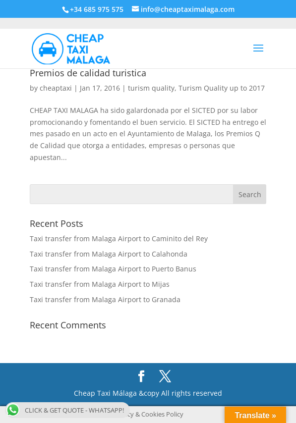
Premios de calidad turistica (88, 73)
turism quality (151, 88)
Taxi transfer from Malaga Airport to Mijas (100, 284)
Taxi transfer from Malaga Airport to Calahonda (108, 254)
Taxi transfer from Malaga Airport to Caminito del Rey (119, 238)
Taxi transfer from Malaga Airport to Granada (105, 299)
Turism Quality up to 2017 (221, 88)
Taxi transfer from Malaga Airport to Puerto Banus (113, 268)
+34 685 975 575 (96, 9)
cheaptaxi (56, 88)
